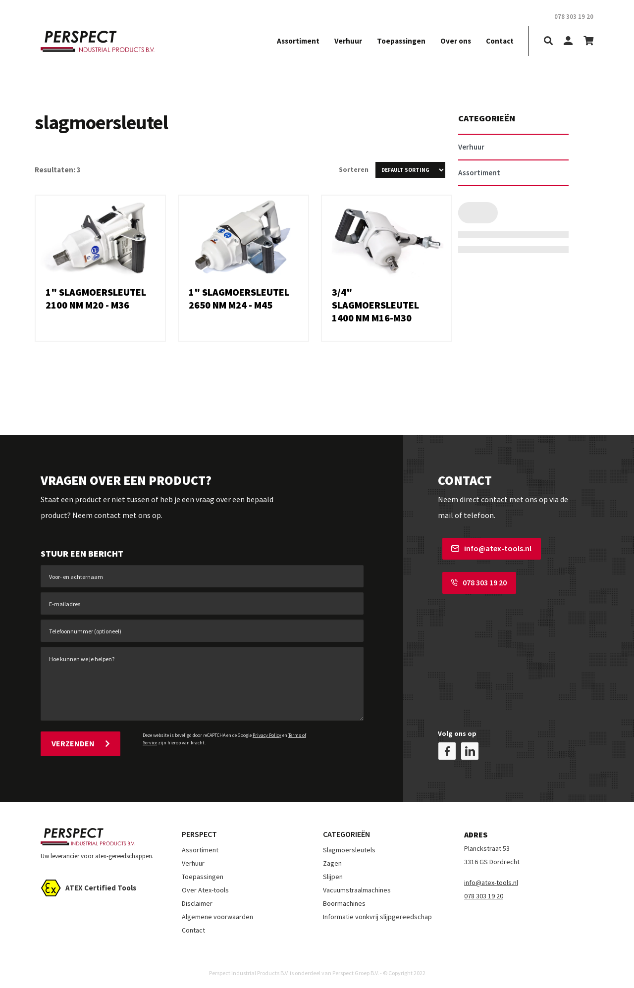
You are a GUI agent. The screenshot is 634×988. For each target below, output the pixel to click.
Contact (500, 41)
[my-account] (568, 41)
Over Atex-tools (205, 886)
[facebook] (447, 747)
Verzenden (80, 743)
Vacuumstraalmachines (357, 886)
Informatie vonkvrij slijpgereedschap (377, 913)
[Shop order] (410, 170)
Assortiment (298, 41)
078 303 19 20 (474, 580)
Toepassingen (401, 41)
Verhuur (348, 41)
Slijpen (333, 873)
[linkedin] (469, 747)
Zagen (332, 859)
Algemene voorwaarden (217, 913)
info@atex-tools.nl (487, 548)
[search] (548, 41)
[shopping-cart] (588, 41)
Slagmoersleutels (349, 846)
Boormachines (344, 899)
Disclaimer (197, 899)
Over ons (455, 41)
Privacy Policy (267, 735)
